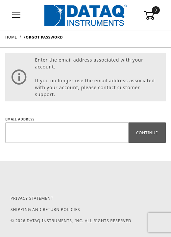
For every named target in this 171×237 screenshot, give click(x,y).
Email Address (20, 119)
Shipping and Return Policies (45, 209)
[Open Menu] (16, 15)
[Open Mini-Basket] (154, 15)
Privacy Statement (32, 198)
